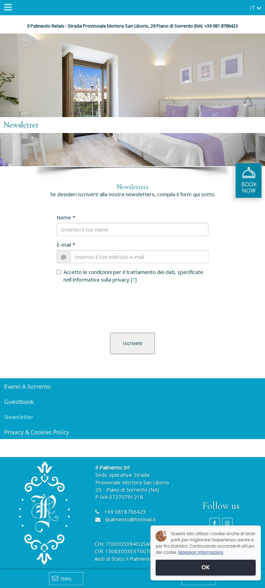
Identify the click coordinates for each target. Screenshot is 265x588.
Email (62, 578)
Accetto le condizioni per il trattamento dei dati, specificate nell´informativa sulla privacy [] (130, 275)
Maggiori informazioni (200, 552)
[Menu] (7, 7)
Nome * (66, 217)
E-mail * (66, 244)
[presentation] (97, 298)
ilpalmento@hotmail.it (130, 519)
